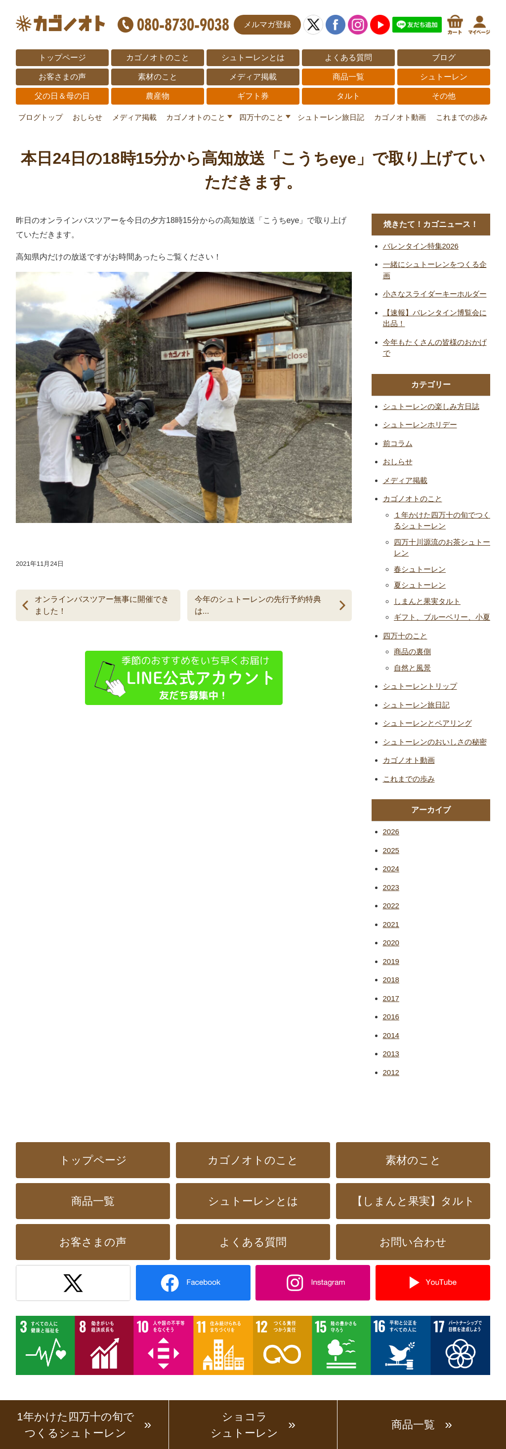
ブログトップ (40, 117)
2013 (391, 1053)
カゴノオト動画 (400, 117)
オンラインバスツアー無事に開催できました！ (102, 605)
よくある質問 (348, 57)
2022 (391, 905)
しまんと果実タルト (427, 601)
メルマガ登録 (267, 24)
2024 (391, 868)
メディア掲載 (253, 77)
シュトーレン (443, 77)
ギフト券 (253, 96)
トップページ (62, 57)
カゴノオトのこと (157, 57)
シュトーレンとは (253, 57)
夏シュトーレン (420, 585)
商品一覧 (348, 77)
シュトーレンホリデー (420, 424)
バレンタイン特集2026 (421, 246)
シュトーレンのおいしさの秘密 (435, 742)
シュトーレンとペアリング (427, 723)
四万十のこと (261, 117)
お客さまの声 (62, 77)
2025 (391, 850)
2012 (391, 1072)
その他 (444, 96)
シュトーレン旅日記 (330, 117)
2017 (391, 998)
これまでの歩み (462, 117)
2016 (391, 1016)
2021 (391, 924)
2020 (391, 942)
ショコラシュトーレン (244, 1425)
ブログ (444, 57)
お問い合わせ (413, 1242)
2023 (391, 887)
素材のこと (157, 77)
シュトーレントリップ (420, 686)
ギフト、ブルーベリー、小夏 (442, 617)
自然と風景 (412, 668)
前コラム (398, 443)
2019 (391, 961)
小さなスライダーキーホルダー (435, 294)
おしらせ (87, 117)
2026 (391, 831)
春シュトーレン (420, 569)
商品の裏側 (412, 651)
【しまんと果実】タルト (413, 1201)
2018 (391, 979)
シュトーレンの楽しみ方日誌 (431, 406)
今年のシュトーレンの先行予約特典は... (258, 605)
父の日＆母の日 (62, 96)
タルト (348, 96)
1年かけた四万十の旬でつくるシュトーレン (75, 1425)
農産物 (157, 96)
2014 (391, 1035)
